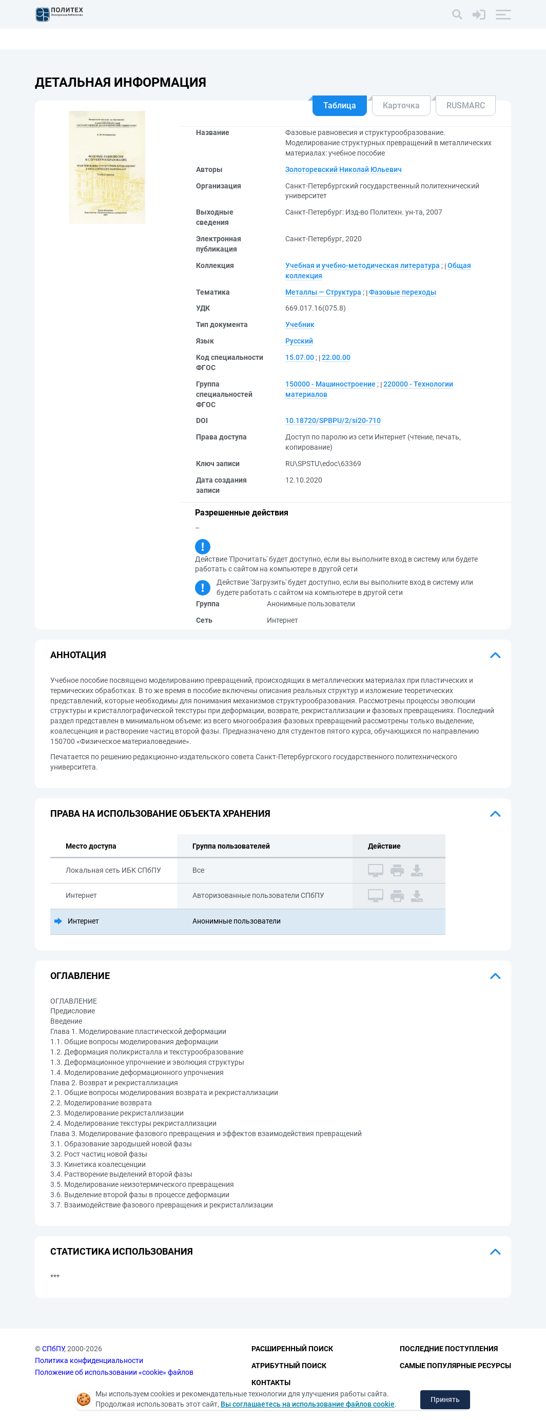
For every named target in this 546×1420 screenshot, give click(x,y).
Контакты (270, 1382)
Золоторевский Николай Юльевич (343, 169)
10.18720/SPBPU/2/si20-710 (333, 420)
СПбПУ (53, 1349)
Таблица (339, 105)
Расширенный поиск (292, 1349)
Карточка (401, 105)
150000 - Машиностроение (330, 384)
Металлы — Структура (323, 292)
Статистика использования (121, 1251)
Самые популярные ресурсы (455, 1365)
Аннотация (78, 654)
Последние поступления (449, 1349)
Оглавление (80, 975)
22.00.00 (336, 357)
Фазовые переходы (402, 292)
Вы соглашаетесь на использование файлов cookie (308, 1404)
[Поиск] (457, 14)
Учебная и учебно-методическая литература (362, 265)
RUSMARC (465, 105)
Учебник (300, 324)
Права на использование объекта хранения (160, 813)
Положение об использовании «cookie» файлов (114, 1372)
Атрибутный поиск (288, 1365)
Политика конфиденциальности (89, 1360)
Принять (445, 1399)
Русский (299, 341)
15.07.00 (299, 357)
